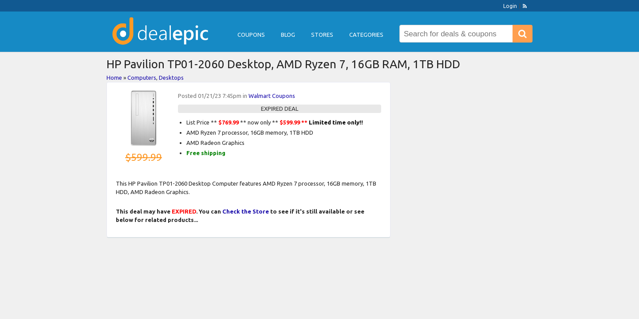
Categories (366, 34)
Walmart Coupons (271, 96)
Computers (141, 77)
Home (114, 77)
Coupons (251, 34)
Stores (322, 34)
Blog (288, 34)
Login (510, 6)
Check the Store (245, 211)
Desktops (171, 77)
